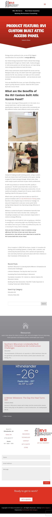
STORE (26, 447)
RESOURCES (26, 434)
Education (11, 292)
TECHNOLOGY (26, 437)
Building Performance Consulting (26, 13)
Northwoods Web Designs (29, 510)
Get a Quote (26, 499)
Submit (46, 483)
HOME (26, 430)
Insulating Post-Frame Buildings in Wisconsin (21, 274)
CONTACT (26, 441)
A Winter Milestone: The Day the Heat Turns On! (22, 271)
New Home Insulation (32, 11)
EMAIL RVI (9, 434)
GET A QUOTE (26, 444)
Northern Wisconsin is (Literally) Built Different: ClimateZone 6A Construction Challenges (22, 346)
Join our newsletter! (43, 443)
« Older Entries (7, 416)
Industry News (26, 40)
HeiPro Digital (45, 508)
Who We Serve (17, 11)
